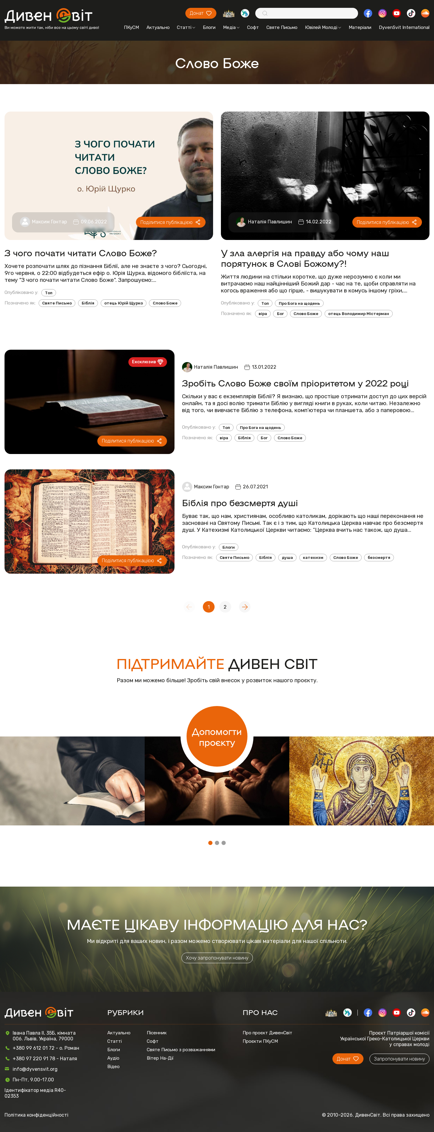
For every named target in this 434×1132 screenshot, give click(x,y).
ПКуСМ (131, 27)
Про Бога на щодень (299, 303)
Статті (186, 27)
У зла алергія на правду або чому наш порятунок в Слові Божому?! (305, 257)
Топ (48, 293)
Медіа (231, 27)
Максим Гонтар (49, 222)
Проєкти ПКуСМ (260, 1041)
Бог (280, 313)
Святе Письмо (281, 27)
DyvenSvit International (404, 27)
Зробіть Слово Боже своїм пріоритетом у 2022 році (295, 382)
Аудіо (113, 1058)
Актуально (158, 27)
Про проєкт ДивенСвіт (267, 1033)
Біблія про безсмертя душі (240, 502)
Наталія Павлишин (270, 222)
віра (263, 313)
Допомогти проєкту (217, 736)
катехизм (313, 557)
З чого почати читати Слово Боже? (81, 252)
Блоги (209, 27)
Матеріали (360, 27)
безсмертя (379, 557)
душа (287, 557)
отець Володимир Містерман (358, 313)
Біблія (88, 303)
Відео (113, 1066)
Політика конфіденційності (36, 1115)
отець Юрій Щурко (123, 303)
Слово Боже (165, 303)
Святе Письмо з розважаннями (181, 1049)
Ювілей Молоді (323, 27)
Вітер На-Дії (160, 1058)
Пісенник (157, 1033)
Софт (253, 27)
